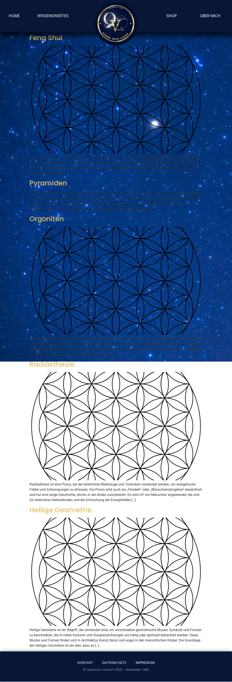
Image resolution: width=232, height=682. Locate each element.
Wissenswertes (53, 15)
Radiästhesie (52, 364)
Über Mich (210, 15)
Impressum (145, 662)
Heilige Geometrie (60, 510)
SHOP (171, 15)
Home (14, 15)
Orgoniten (46, 219)
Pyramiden (48, 183)
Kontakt (85, 662)
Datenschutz (114, 662)
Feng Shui (46, 37)
